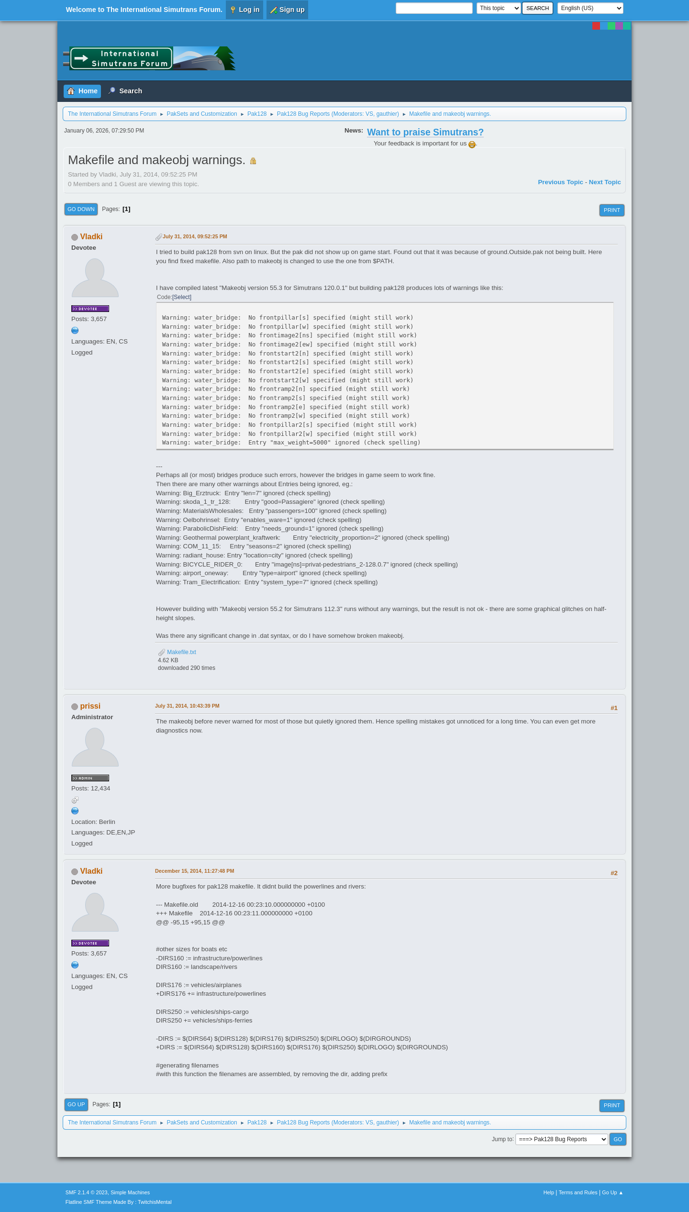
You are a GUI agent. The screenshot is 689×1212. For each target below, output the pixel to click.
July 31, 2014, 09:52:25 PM (195, 236)
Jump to (502, 1138)
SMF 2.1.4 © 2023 (87, 1192)
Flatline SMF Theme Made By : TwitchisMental (119, 1202)
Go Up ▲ (612, 1192)
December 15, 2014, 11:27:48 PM (194, 871)
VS (369, 114)
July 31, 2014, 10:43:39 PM (187, 706)
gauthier (387, 114)
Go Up (76, 1104)
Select (181, 297)
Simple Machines (130, 1192)
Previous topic (560, 182)
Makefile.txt (177, 652)
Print (612, 210)
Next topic (605, 182)
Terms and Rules (578, 1192)
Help (549, 1192)
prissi (90, 706)
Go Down (81, 209)
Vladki (91, 237)
